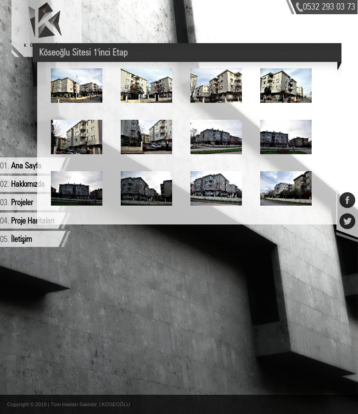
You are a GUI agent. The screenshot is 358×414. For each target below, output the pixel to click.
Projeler (22, 203)
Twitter (347, 216)
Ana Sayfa (26, 166)
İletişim (21, 239)
